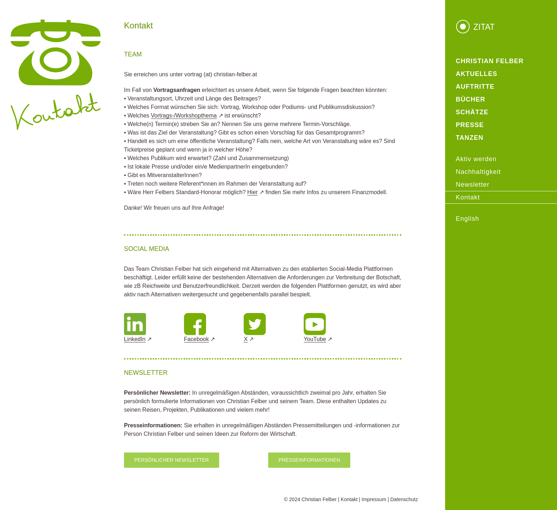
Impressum (374, 499)
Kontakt (349, 499)
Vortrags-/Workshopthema (184, 116)
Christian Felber (319, 499)
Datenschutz (404, 499)
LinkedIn (135, 339)
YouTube (315, 339)
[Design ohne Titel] (135, 316)
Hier (252, 192)
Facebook (196, 339)
